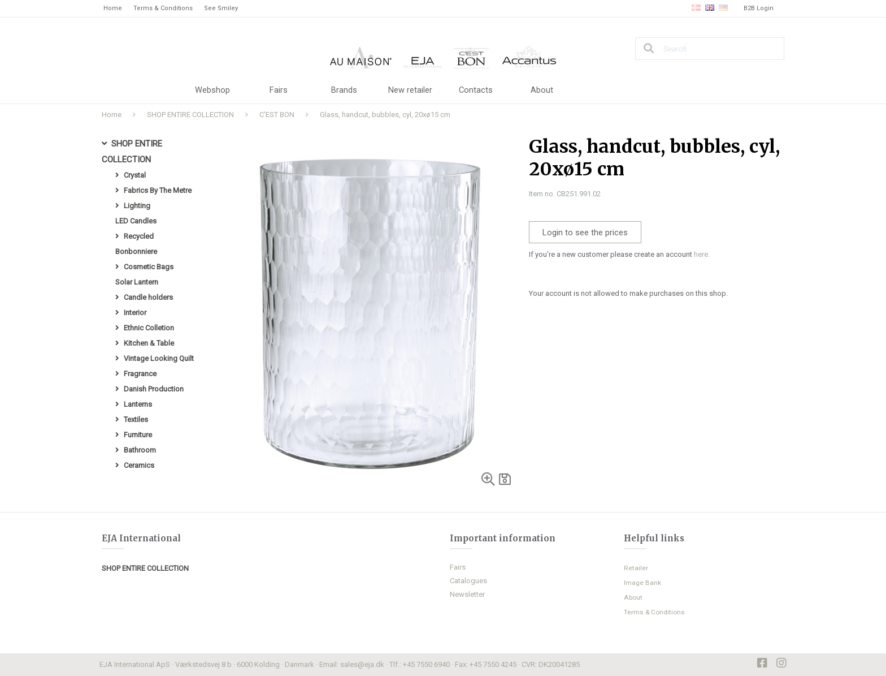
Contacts (476, 90)
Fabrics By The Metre (158, 190)
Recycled (139, 236)
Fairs (279, 90)
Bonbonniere (136, 251)
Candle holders (148, 297)
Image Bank (642, 583)
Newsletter (467, 594)
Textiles (136, 419)
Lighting (137, 205)
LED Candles (136, 221)
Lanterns (138, 404)
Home (112, 8)
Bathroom (140, 450)
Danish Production (154, 389)
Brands (344, 90)
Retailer (636, 568)
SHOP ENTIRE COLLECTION (190, 114)
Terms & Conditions (163, 8)
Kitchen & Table (149, 343)
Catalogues (468, 580)
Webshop (212, 90)
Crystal (135, 175)
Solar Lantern (136, 282)
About (542, 90)
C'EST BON (276, 114)
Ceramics (139, 465)
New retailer (410, 90)
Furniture (138, 434)
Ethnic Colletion (149, 328)
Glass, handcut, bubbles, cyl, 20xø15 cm (385, 114)
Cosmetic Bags (148, 266)
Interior (135, 312)
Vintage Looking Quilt (159, 358)
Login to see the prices (585, 232)
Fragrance (140, 373)
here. (702, 254)
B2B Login (759, 8)
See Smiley (221, 8)
